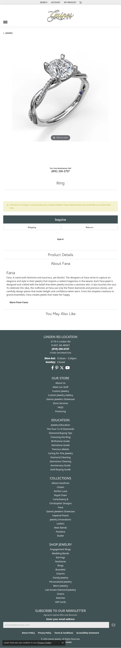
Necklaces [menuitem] (60, 561)
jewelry (9, 33)
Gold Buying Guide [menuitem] (60, 469)
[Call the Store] (60, 348)
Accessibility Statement (87, 632)
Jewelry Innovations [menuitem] (60, 519)
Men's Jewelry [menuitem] (60, 585)
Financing (60, 411)
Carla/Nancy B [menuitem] (60, 499)
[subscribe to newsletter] (113, 625)
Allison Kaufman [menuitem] (60, 483)
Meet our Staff (60, 387)
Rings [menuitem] (60, 565)
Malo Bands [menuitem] (60, 527)
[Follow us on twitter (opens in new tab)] (62, 368)
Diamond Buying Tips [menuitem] (60, 433)
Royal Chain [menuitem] (60, 495)
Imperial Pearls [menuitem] (60, 515)
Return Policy (28, 632)
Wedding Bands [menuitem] (60, 553)
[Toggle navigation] (5, 21)
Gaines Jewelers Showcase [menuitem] (60, 511)
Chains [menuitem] (60, 593)
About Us (60, 382)
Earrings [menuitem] (60, 557)
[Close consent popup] (63, 643)
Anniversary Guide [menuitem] (60, 465)
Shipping (32, 227)
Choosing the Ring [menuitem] (60, 437)
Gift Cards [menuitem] (60, 601)
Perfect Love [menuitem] (60, 491)
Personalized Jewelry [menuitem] (60, 581)
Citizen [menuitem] (60, 487)
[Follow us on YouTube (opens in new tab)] (67, 368)
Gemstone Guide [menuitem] (60, 445)
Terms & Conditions (64, 632)
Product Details (60, 254)
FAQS (60, 407)
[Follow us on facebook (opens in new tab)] (52, 368)
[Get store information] (60, 352)
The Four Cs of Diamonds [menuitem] (60, 428)
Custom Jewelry (60, 391)
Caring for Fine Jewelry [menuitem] (60, 453)
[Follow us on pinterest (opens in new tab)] (56, 368)
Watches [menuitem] (60, 597)
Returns (89, 227)
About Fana (60, 263)
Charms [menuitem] (60, 573)
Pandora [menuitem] (60, 531)
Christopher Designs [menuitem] (60, 503)
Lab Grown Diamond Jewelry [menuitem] (60, 589)
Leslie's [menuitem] (60, 523)
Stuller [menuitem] (60, 535)
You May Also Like (61, 313)
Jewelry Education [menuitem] (60, 424)
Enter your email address (60, 619)
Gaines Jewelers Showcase (60, 399)
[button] (43, 2)
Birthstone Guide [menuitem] (60, 441)
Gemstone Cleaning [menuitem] (60, 461)
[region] (60, 101)
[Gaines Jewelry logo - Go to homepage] (60, 15)
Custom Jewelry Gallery (60, 395)
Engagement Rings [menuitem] (60, 549)
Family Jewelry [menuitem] (60, 577)
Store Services (60, 403)
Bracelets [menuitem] (60, 569)
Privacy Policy (44, 632)
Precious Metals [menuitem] (60, 449)
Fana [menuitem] (60, 507)
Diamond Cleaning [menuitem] (60, 457)
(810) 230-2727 (60, 171)
